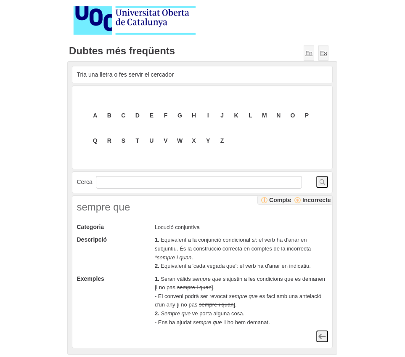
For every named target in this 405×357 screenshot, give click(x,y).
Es (323, 53)
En (308, 53)
